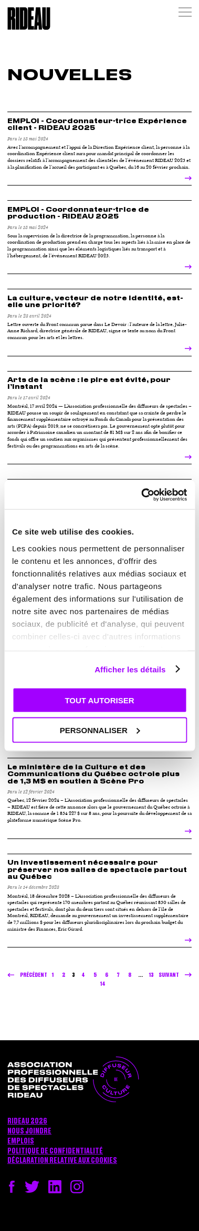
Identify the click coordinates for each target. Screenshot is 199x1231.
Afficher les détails (130, 668)
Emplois (20, 1141)
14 (103, 984)
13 (151, 975)
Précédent (33, 975)
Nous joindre (29, 1131)
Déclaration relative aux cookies (62, 1160)
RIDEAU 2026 (27, 1121)
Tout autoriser (99, 700)
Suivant (169, 975)
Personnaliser (100, 729)
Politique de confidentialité (55, 1151)
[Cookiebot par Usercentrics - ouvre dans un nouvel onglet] (142, 495)
